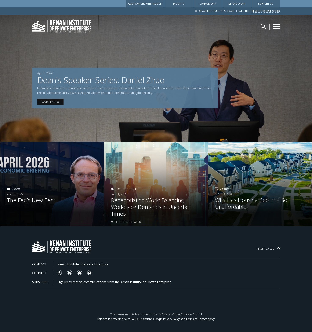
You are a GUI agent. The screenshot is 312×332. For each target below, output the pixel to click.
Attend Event (236, 3)
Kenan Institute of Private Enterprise (83, 264)
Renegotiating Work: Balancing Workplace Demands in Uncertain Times (151, 207)
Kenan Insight (126, 189)
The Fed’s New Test (31, 200)
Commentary (207, 3)
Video (16, 189)
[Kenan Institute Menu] (276, 26)
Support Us (265, 3)
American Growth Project (144, 3)
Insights (178, 3)
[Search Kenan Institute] (263, 26)
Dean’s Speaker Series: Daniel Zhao (100, 79)
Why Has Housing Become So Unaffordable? (251, 203)
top (266, 248)
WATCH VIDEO (50, 102)
